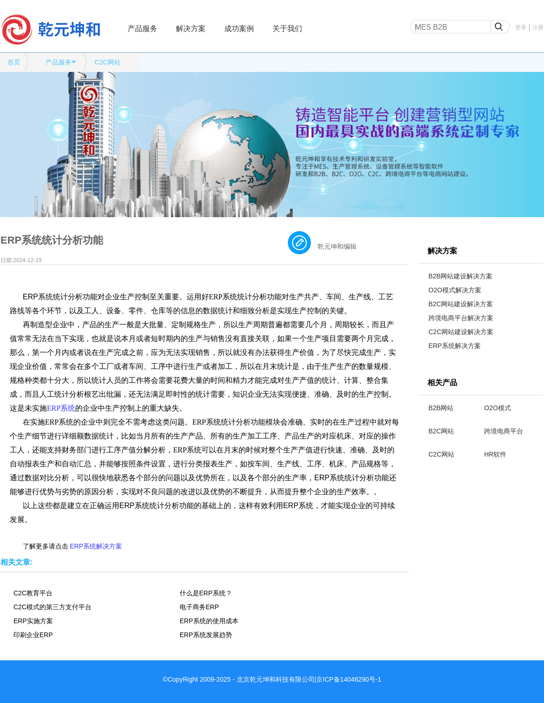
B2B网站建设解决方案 (460, 276)
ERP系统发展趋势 (206, 635)
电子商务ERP (199, 607)
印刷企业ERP (33, 635)
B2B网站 (440, 408)
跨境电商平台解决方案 (460, 318)
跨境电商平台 (503, 431)
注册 (538, 27)
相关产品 (442, 383)
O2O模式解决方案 (454, 290)
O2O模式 (497, 408)
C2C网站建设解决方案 (460, 331)
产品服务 (142, 28)
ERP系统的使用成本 (209, 621)
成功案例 (239, 28)
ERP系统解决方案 (454, 345)
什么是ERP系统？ (206, 593)
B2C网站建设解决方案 (460, 304)
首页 (13, 62)
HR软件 (495, 454)
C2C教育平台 (32, 593)
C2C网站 (108, 62)
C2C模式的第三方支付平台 (52, 607)
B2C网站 (441, 431)
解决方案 (191, 28)
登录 (520, 27)
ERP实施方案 (33, 621)
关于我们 (287, 28)
